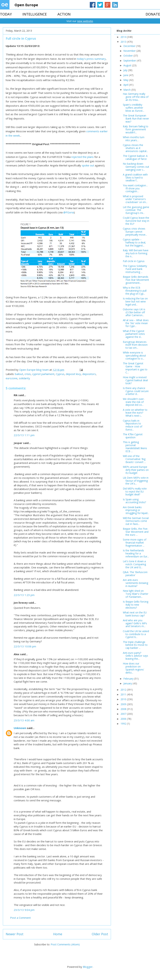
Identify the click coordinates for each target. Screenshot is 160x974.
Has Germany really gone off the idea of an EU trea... (135, 97)
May (126, 80)
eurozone (11, 378)
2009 (124, 704)
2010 (124, 699)
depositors (89, 374)
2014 (124, 37)
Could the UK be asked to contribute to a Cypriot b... (136, 634)
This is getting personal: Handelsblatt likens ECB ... (135, 446)
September (130, 60)
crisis (28, 374)
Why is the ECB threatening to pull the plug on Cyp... (134, 290)
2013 (124, 41)
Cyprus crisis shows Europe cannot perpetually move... (135, 231)
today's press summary (91, 58)
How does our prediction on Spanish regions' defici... (133, 668)
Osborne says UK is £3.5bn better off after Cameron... (134, 312)
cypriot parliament (43, 374)
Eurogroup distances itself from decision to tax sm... (135, 345)
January (128, 683)
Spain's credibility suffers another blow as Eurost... (133, 107)
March (127, 89)
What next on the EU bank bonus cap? (135, 614)
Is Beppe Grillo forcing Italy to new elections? (135, 604)
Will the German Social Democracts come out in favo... (136, 521)
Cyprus (60, 374)
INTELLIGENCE (34, 14)
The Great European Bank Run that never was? (136, 118)
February (128, 678)
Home (57, 934)
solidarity (24, 378)
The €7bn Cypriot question (133, 436)
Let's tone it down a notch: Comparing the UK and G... (134, 564)
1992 (124, 723)
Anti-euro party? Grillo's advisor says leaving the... (135, 656)
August (127, 65)
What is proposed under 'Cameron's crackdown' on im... (135, 199)
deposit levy (73, 374)
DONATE (153, 14)
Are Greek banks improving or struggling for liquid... (136, 510)
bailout (19, 374)
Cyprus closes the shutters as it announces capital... (135, 148)
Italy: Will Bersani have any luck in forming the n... (135, 253)
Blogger (88, 966)
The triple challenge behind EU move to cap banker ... (135, 645)
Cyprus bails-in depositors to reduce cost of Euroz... (132, 425)
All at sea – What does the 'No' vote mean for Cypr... (136, 323)
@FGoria (68, 212)
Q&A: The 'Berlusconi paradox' (135, 573)
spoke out (88, 165)
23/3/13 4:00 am (24, 720)
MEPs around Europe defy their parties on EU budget (136, 470)
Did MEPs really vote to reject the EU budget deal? (135, 491)
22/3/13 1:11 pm (24, 435)
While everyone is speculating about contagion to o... (134, 355)
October (128, 55)
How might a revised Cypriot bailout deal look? (135, 380)
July (125, 70)
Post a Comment (20, 917)
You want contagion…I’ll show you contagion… (135, 188)
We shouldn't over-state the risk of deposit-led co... (134, 402)
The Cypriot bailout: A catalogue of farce (135, 157)
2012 (124, 689)
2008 (124, 709)
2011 (124, 694)
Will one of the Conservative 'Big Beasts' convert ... (134, 459)
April (126, 84)
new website (85, 21)
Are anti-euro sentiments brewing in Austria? (135, 583)
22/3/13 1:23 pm (24, 595)
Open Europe (26, 4)
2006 (124, 718)
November (129, 50)
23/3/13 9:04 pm (24, 910)
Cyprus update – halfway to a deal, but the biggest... (134, 242)
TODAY (6, 14)
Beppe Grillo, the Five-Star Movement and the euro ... (135, 531)
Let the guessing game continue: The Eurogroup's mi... (136, 210)
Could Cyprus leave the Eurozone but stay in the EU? (136, 220)
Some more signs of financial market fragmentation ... (134, 542)
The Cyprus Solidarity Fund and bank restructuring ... (135, 269)
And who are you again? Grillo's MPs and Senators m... (135, 623)
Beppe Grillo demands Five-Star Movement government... (136, 279)
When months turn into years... (133, 138)
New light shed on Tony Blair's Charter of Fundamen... (135, 593)
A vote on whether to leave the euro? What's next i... (135, 412)
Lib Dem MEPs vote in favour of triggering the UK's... (135, 480)
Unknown (20, 728)
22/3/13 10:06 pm (25, 646)
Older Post (100, 934)
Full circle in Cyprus (134, 261)
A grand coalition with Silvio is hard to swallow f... (135, 177)
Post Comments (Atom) (65, 944)
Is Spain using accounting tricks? (134, 501)
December (129, 46)
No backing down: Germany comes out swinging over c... (136, 166)
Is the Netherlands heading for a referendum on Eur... (136, 553)
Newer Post (14, 934)
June (126, 75)
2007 (124, 713)
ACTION (64, 14)
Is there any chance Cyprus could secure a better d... (136, 391)
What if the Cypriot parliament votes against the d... (134, 334)
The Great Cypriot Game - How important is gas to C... (135, 368)
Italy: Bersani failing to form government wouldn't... (135, 129)
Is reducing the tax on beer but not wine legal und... (135, 301)
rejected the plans (82, 157)
